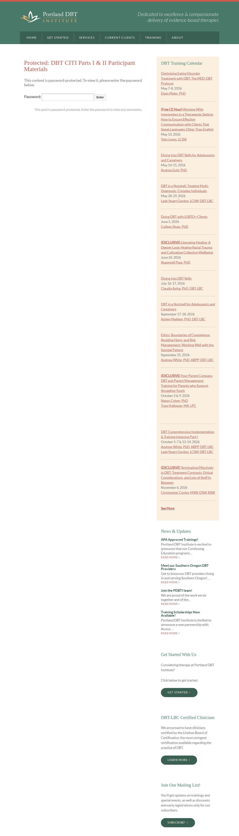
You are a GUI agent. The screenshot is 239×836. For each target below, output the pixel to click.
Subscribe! (176, 822)
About (177, 37)
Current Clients (120, 37)
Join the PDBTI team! (176, 590)
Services (86, 37)
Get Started (58, 37)
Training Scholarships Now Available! (180, 613)
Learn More (178, 760)
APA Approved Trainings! (179, 539)
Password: (59, 97)
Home (32, 37)
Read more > (170, 557)
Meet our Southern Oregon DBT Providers (185, 567)
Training (153, 37)
